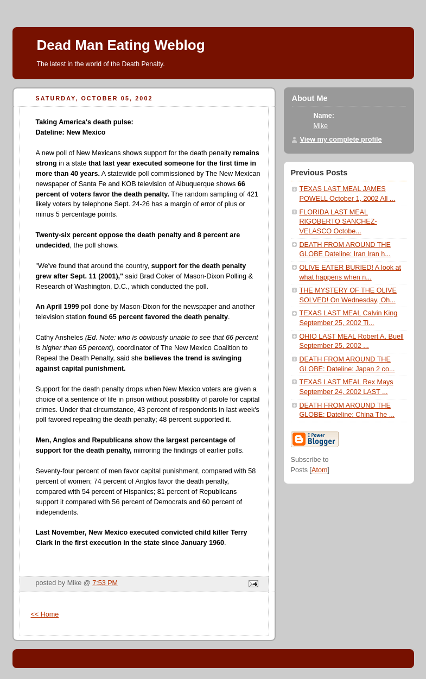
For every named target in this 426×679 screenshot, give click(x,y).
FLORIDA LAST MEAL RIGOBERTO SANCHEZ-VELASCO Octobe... (338, 221)
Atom (319, 470)
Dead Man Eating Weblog (121, 45)
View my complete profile (341, 139)
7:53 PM (105, 583)
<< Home (45, 614)
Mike (321, 126)
